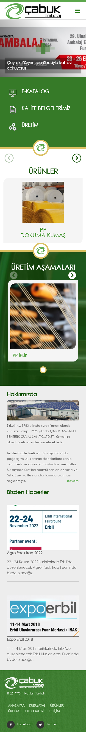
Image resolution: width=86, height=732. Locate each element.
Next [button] (76, 158)
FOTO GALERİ (34, 711)
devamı (73, 480)
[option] (43, 212)
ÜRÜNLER (57, 705)
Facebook (25, 724)
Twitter (52, 724)
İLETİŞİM (54, 711)
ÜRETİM (13, 711)
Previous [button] (9, 158)
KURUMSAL (37, 705)
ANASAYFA (16, 705)
